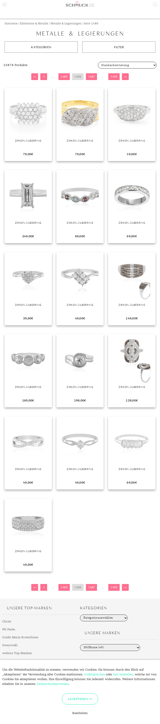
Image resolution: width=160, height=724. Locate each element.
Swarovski (9, 645)
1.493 (114, 76)
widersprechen (94, 674)
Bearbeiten (80, 713)
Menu (4, 4)
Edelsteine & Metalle (34, 23)
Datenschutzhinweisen (52, 684)
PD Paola (8, 629)
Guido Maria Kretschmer (20, 637)
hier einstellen (123, 674)
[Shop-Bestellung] (127, 65)
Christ (6, 621)
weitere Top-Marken (17, 653)
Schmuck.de (80, 4)
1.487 (91, 76)
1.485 (64, 76)
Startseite (11, 23)
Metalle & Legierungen (66, 23)
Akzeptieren (78, 699)
